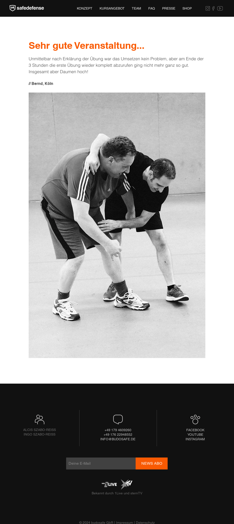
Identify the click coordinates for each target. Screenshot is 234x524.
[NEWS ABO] (152, 463)
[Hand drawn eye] (27, 8)
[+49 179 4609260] (118, 430)
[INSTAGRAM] (195, 439)
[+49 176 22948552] (118, 434)
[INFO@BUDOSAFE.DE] (118, 439)
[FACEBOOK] (195, 430)
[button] (169, 8)
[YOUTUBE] (195, 434)
